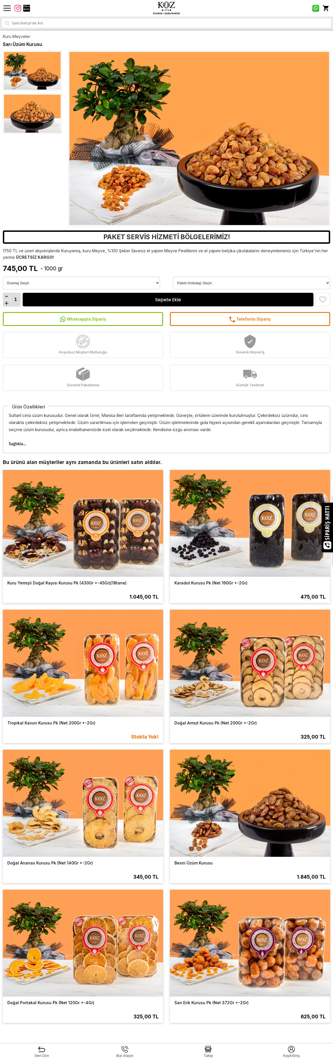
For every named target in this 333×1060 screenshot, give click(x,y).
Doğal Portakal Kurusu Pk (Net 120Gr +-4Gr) (50, 1002)
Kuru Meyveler (16, 36)
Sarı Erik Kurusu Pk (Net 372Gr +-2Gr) (211, 1002)
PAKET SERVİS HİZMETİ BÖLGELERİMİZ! (166, 237)
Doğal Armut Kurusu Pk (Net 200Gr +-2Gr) (215, 722)
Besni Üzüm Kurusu (193, 862)
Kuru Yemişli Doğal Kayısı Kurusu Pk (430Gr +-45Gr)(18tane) (67, 582)
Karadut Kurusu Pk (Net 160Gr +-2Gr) (210, 582)
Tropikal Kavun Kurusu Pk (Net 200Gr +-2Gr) (51, 722)
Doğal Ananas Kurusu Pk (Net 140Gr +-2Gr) (50, 862)
